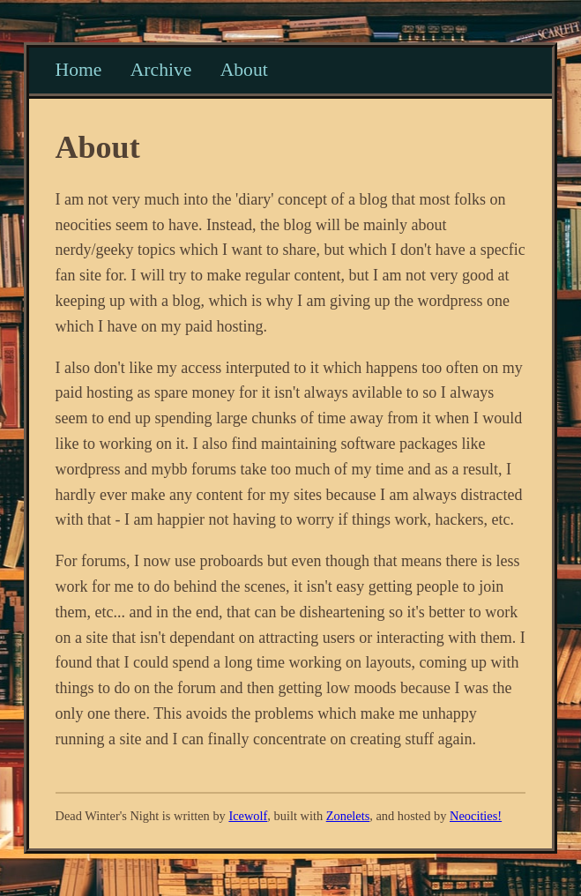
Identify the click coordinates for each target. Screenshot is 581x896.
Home (79, 69)
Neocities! (476, 816)
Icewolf (247, 816)
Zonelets (348, 816)
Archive (161, 69)
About (244, 69)
